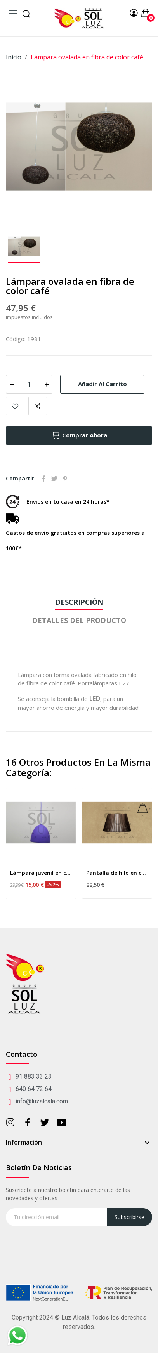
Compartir (43, 478)
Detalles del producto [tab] (79, 620)
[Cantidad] (29, 384)
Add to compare (38, 406)
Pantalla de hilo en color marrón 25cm (117, 872)
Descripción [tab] (79, 602)
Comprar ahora (79, 435)
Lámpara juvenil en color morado (41, 872)
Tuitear (54, 478)
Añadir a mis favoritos (15, 406)
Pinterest (65, 478)
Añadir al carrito (102, 384)
